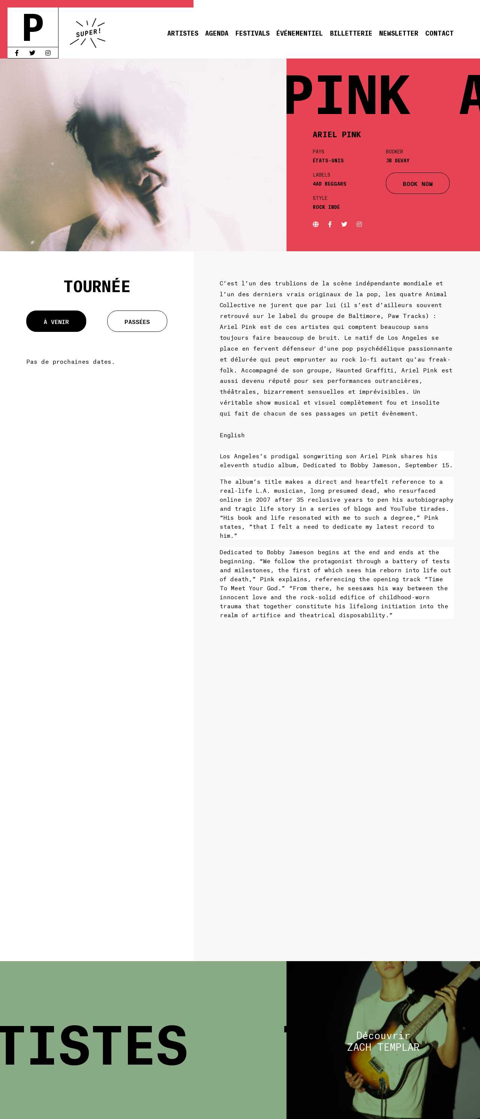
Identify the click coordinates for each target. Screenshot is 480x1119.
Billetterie (351, 32)
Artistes (182, 32)
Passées (137, 321)
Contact (439, 32)
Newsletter (398, 32)
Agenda (216, 32)
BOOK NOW (418, 183)
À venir (56, 321)
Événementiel (299, 32)
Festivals (252, 32)
